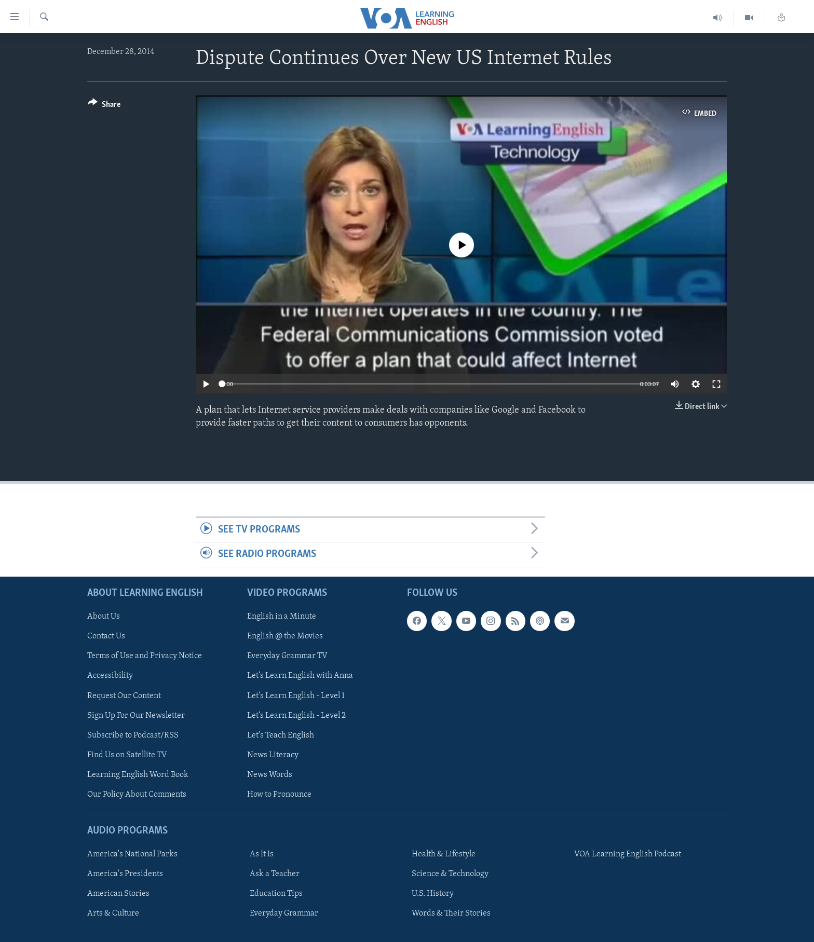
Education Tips (276, 894)
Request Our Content (124, 695)
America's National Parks (132, 854)
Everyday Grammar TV (287, 656)
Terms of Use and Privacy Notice (144, 656)
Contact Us (106, 636)
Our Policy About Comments (136, 794)
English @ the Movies (285, 636)
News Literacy (273, 754)
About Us (103, 616)
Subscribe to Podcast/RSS (133, 735)
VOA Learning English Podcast (627, 854)
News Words (269, 774)
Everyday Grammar (284, 913)
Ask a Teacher (275, 874)
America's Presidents (125, 874)
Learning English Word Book (137, 774)
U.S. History (433, 894)
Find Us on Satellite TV (127, 754)
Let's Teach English (280, 735)
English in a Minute (281, 616)
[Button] (104, 106)
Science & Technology (450, 874)
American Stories (118, 894)
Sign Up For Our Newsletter (136, 715)
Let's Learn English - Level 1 (296, 695)
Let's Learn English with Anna (300, 676)
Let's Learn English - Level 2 (296, 715)
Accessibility (110, 676)
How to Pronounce (279, 794)
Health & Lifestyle (444, 854)
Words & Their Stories (451, 913)
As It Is (262, 854)
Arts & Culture (113, 913)
